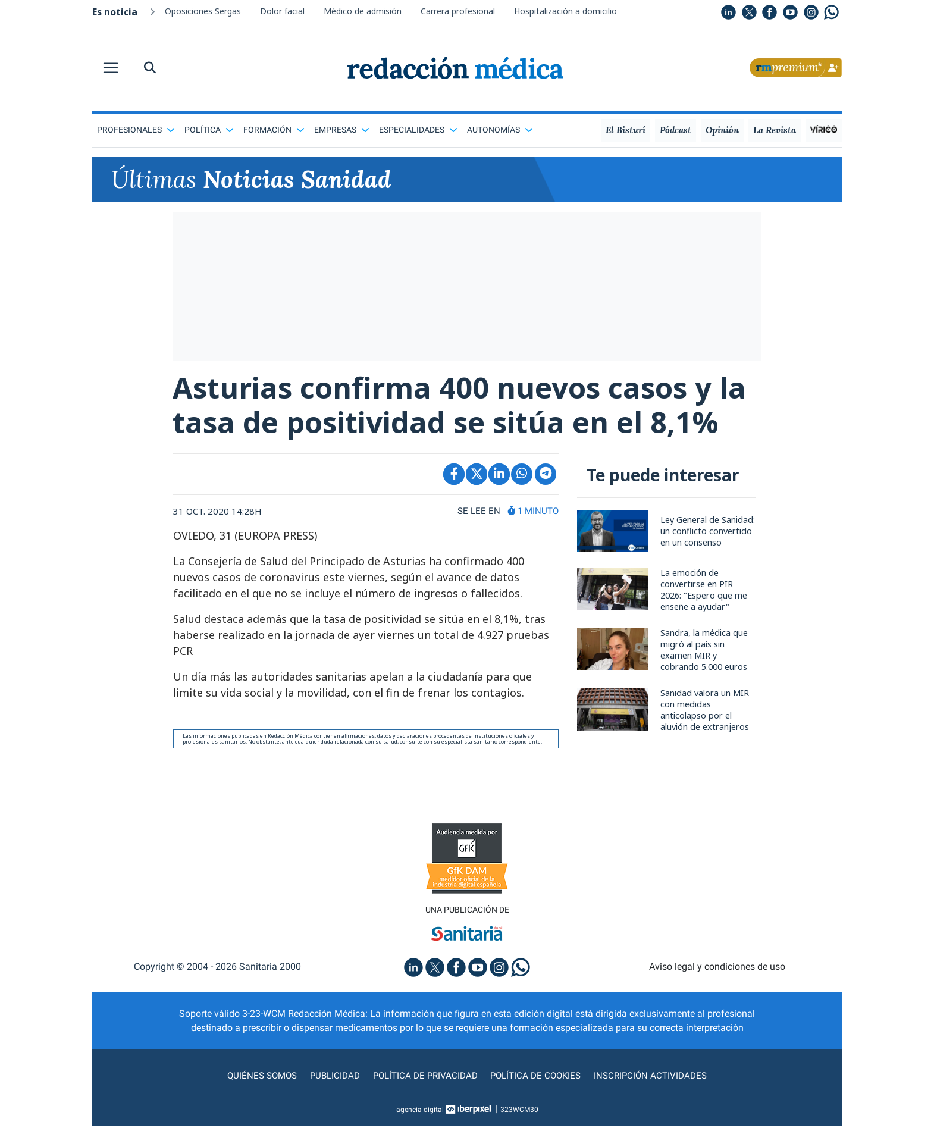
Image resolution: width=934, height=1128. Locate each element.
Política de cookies (539, 1077)
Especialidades (418, 129)
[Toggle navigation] (110, 68)
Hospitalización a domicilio (565, 11)
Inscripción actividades (657, 1077)
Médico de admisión (363, 11)
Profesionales (136, 129)
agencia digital (420, 1112)
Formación (274, 129)
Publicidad (330, 1077)
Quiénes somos (255, 1077)
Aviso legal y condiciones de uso (717, 969)
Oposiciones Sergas (203, 11)
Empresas (341, 129)
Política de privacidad (424, 1077)
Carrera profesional (458, 11)
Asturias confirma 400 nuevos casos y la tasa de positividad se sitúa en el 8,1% (466, 406)
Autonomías (500, 129)
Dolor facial (282, 11)
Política (209, 129)
